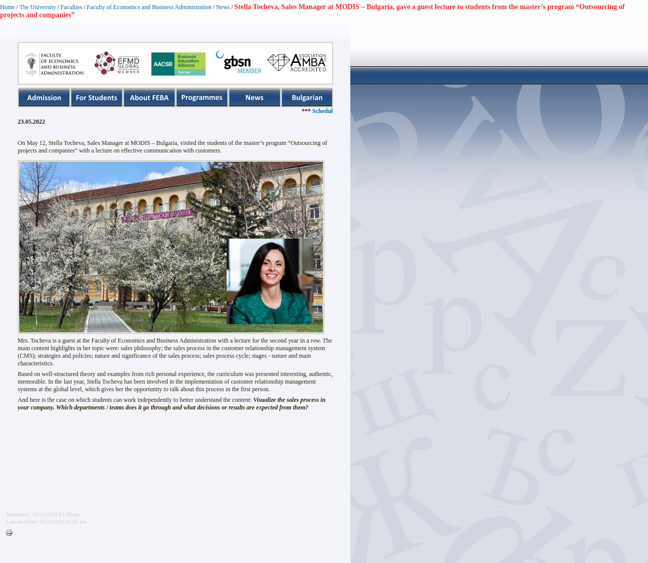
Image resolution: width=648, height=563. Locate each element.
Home (7, 7)
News (223, 7)
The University (37, 7)
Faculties (71, 7)
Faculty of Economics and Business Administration (149, 7)
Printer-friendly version (11, 533)
